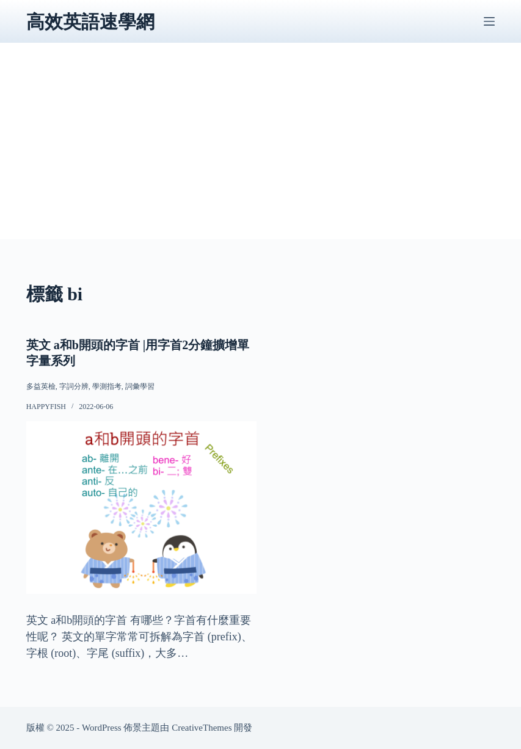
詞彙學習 (140, 386)
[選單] (489, 21)
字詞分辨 (74, 386)
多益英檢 (41, 386)
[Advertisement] (260, 153)
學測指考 (107, 386)
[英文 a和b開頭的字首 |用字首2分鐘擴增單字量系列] (141, 507)
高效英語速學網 (90, 22)
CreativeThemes (201, 728)
